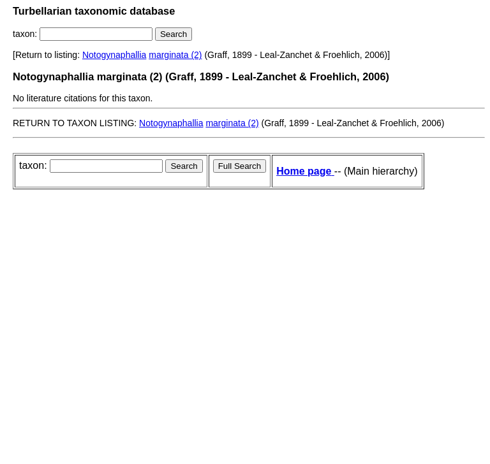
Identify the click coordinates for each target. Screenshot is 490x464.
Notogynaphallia (114, 55)
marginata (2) (175, 55)
